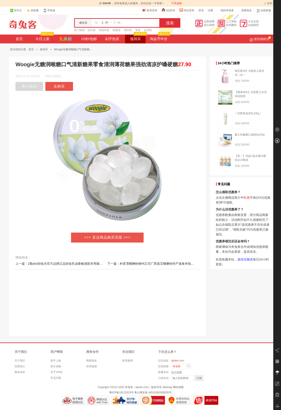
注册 (210, 10)
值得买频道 (245, 259)
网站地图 (178, 387)
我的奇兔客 (227, 10)
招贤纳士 (20, 366)
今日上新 (44, 38)
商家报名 (91, 360)
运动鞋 (148, 30)
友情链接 (91, 366)
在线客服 (263, 10)
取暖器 (117, 30)
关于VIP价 (56, 372)
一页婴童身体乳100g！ (248, 113)
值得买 (138, 38)
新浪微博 (127, 360)
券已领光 (29, 86)
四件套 (128, 30)
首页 (19, 39)
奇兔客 (23, 24)
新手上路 (55, 360)
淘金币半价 (159, 38)
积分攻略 (55, 366)
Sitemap (167, 387)
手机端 (49, 10)
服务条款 (20, 372)
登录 (201, 10)
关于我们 (20, 360)
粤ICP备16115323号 (121, 392)
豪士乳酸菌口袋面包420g (250, 134)
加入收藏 (176, 372)
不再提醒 (176, 3)
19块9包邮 (89, 39)
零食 (137, 30)
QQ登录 (168, 10)
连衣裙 (91, 30)
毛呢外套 (104, 30)
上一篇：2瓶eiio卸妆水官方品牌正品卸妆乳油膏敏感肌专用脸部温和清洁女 (66, 263)
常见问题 (55, 377)
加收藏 (34, 10)
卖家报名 (246, 10)
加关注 (16, 10)
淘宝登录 (186, 10)
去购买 (59, 86)
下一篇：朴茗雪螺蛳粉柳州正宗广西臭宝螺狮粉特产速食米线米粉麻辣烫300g (160, 263)
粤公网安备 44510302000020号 (153, 392)
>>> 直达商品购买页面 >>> (107, 237)
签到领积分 (260, 39)
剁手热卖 (112, 39)
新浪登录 (149, 10)
